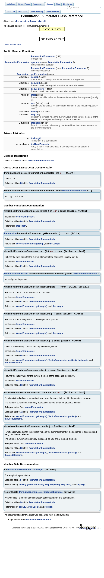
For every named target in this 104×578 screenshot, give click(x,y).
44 (21, 241)
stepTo (34, 115)
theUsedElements (40, 145)
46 (21, 359)
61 (21, 268)
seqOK (34, 77)
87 (21, 485)
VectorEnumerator (25, 218)
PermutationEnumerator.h (30, 21)
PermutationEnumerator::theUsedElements (40, 497)
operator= (36, 63)
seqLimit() (66, 489)
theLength (36, 139)
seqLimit (35, 83)
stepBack (35, 123)
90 (21, 507)
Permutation (23, 75)
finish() (22, 489)
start (33, 95)
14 (20, 161)
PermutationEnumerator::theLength (25, 474)
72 (21, 416)
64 (21, 222)
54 (21, 304)
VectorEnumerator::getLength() (31, 308)
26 (21, 184)
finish (34, 112)
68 (21, 452)
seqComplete (37, 89)
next (33, 104)
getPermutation (39, 75)
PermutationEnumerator (43, 57)
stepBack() (33, 512)
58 (21, 388)
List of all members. (13, 45)
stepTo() (48, 512)
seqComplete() (52, 489)
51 (21, 331)
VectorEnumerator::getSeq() (30, 245)
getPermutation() (35, 489)
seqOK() (80, 489)
